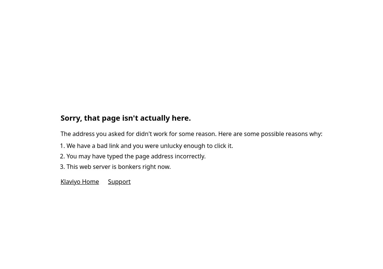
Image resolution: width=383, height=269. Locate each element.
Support (119, 181)
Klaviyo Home (80, 181)
